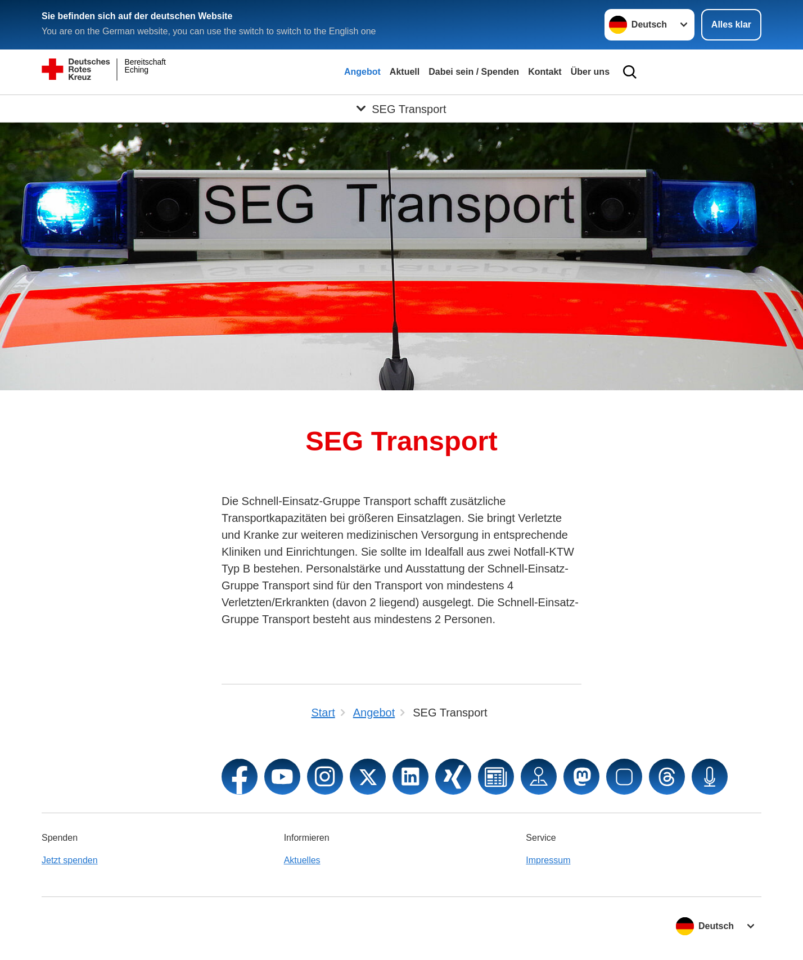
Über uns (590, 71)
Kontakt (545, 71)
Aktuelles (302, 860)
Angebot (362, 71)
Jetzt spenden (70, 860)
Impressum (548, 860)
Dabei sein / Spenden (473, 71)
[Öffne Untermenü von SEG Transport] (401, 108)
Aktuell (404, 71)
